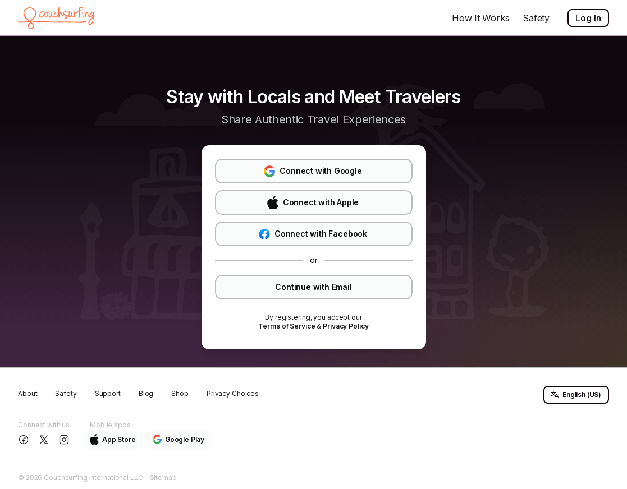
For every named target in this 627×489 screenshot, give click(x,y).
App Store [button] (113, 439)
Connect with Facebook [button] (313, 234)
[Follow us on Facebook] (24, 439)
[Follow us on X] (45, 439)
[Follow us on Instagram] (65, 439)
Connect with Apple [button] (313, 202)
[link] (286, 326)
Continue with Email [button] (313, 287)
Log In (588, 18)
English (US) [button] (575, 394)
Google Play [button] (178, 439)
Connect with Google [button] (312, 171)
